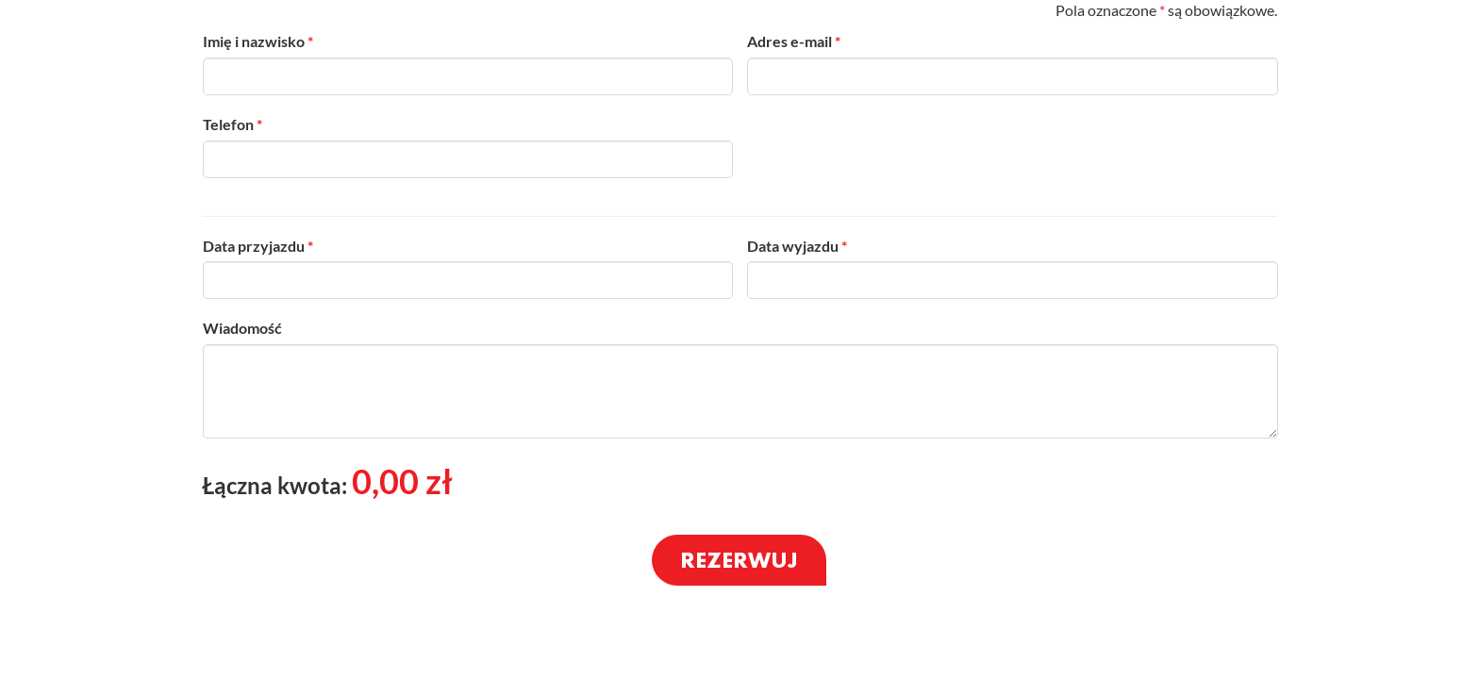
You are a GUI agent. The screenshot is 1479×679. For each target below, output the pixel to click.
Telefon (232, 124)
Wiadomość (242, 328)
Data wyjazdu (797, 246)
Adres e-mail (793, 41)
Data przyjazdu (258, 246)
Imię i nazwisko (258, 41)
